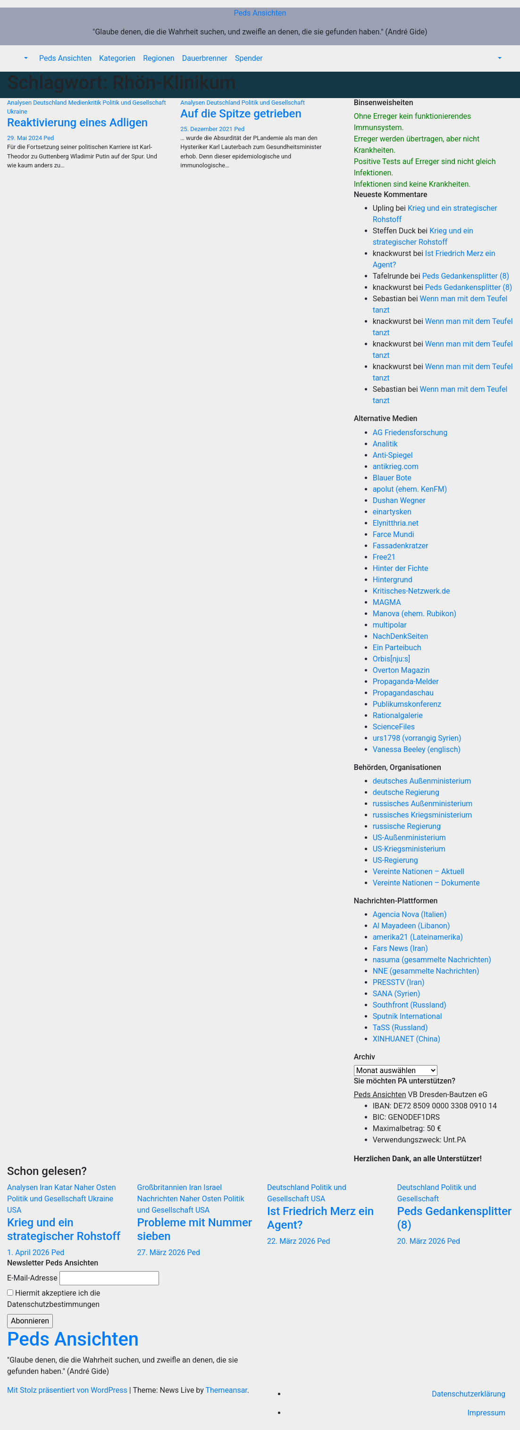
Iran (47, 1187)
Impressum (487, 1412)
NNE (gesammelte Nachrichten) (426, 971)
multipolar (390, 624)
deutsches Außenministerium (422, 781)
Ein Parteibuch (397, 647)
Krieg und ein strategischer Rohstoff (63, 1229)
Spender (249, 58)
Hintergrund (392, 579)
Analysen (20, 102)
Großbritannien (163, 1187)
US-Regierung (395, 860)
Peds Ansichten (260, 12)
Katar (64, 1187)
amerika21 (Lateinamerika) (418, 937)
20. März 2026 (422, 1241)
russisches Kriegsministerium (422, 814)
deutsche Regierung (406, 792)
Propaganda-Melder (406, 681)
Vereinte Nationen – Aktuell (418, 871)
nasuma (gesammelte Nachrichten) (432, 959)
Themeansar (226, 1390)
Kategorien (117, 58)
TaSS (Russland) (400, 1027)
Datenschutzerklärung (468, 1393)
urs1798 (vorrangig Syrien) (417, 738)
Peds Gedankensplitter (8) (465, 276)
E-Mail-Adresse (32, 1277)
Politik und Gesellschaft (134, 102)
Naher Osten (95, 1187)
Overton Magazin (401, 670)
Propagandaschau (403, 692)
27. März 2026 (162, 1252)
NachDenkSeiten (400, 636)
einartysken (392, 511)
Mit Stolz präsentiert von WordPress (68, 1390)
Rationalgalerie (398, 715)
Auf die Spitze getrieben (240, 113)
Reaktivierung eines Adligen (77, 122)
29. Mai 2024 (25, 137)
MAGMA (387, 602)
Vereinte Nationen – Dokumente (426, 882)
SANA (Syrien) (396, 993)
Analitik (385, 443)
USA (14, 1210)
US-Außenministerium (409, 837)
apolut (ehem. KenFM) (410, 489)
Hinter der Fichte (400, 568)
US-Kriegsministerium (409, 848)
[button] (25, 58)
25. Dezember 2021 (207, 128)
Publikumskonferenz (407, 704)
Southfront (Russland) (409, 1004)
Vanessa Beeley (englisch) (417, 749)
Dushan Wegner (399, 500)
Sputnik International (407, 1016)
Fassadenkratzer (400, 545)
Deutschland (50, 102)
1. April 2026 (29, 1252)
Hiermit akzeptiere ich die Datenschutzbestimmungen (53, 1299)
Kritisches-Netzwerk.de (411, 591)
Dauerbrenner (204, 58)
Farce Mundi (393, 534)
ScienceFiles (394, 726)
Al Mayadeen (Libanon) (411, 925)
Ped (48, 137)
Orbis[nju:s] (392, 658)
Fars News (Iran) (400, 948)
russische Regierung (407, 826)
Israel (212, 1187)
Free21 (384, 557)
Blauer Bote (392, 477)
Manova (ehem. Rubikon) (415, 613)
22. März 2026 (292, 1241)
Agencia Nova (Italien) (410, 914)
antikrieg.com (396, 466)
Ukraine (17, 111)
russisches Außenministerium (423, 803)
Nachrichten (158, 1198)
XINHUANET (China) (406, 1038)
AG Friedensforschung (410, 432)
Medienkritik (85, 102)
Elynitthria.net (396, 523)
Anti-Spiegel (393, 455)
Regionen (159, 58)
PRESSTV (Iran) (399, 982)
